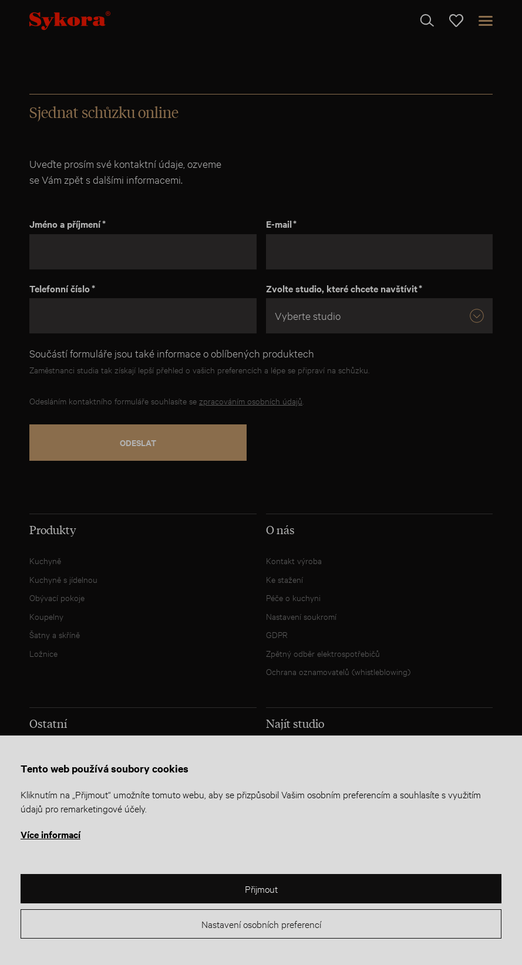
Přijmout (261, 888)
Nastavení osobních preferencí (261, 923)
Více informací (50, 834)
